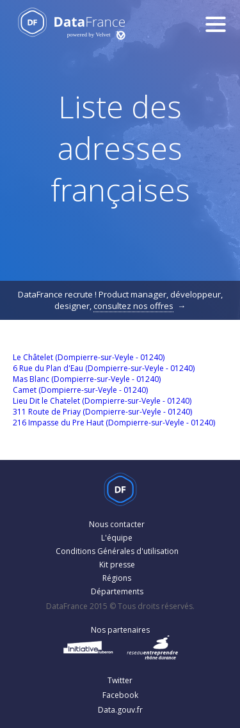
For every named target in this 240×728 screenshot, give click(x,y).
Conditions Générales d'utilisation (117, 551)
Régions (116, 578)
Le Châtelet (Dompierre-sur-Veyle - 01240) (88, 357)
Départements (117, 591)
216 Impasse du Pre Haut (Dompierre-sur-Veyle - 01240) (114, 422)
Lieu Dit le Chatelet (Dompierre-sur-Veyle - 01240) (102, 400)
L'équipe (116, 537)
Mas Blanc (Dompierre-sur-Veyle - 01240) (87, 379)
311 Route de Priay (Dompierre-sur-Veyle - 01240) (102, 411)
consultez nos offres (133, 306)
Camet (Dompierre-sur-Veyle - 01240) (80, 389)
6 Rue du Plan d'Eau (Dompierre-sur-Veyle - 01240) (104, 368)
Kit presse (117, 564)
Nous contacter (117, 524)
